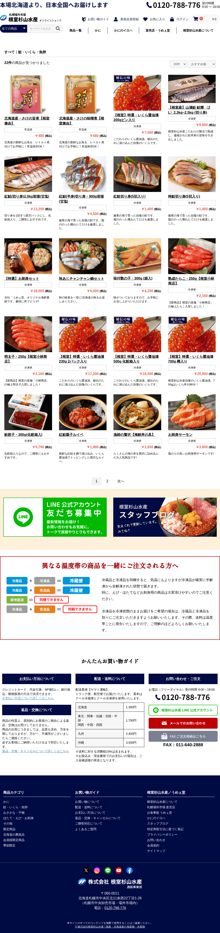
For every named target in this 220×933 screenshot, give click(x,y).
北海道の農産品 (14, 834)
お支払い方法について (90, 812)
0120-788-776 (115, 908)
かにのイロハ (123, 30)
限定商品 (9, 829)
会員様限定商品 (14, 840)
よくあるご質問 (85, 829)
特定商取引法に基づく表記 (165, 829)
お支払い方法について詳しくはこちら (28, 698)
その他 (7, 823)
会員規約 (153, 845)
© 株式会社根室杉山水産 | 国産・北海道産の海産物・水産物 (110, 926)
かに (98, 30)
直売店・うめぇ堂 (158, 30)
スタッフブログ (157, 823)
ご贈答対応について (88, 823)
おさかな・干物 (14, 812)
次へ (120, 481)
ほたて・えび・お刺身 (18, 818)
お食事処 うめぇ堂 (159, 812)
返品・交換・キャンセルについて (98, 818)
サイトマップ (156, 851)
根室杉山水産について (198, 30)
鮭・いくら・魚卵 (32, 52)
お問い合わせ (156, 840)
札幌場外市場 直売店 (161, 807)
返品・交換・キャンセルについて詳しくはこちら (35, 751)
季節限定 (9, 845)
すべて (9, 52)
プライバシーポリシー (162, 834)
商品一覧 (75, 30)
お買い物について (87, 801)
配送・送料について (88, 807)
